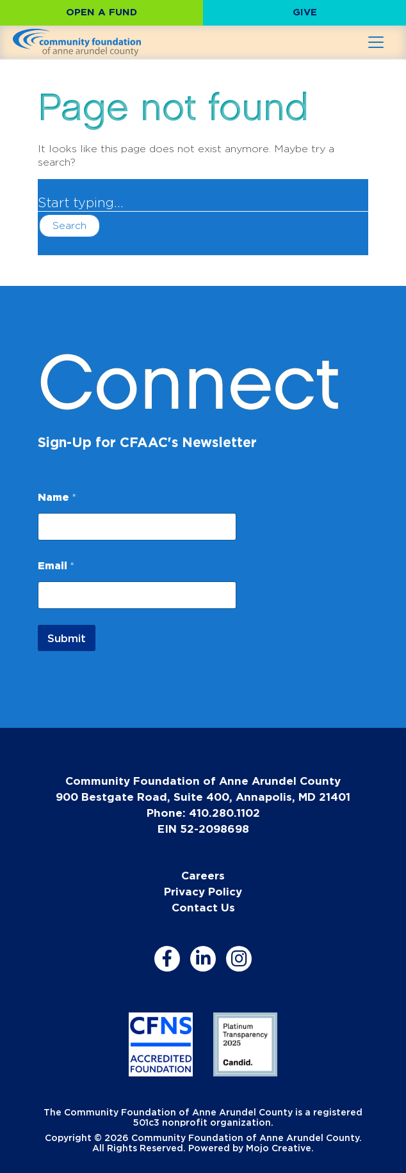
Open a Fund (101, 11)
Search (69, 225)
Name (57, 497)
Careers (203, 875)
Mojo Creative (278, 1148)
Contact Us (203, 907)
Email (56, 565)
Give (305, 11)
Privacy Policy (203, 891)
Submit (66, 638)
